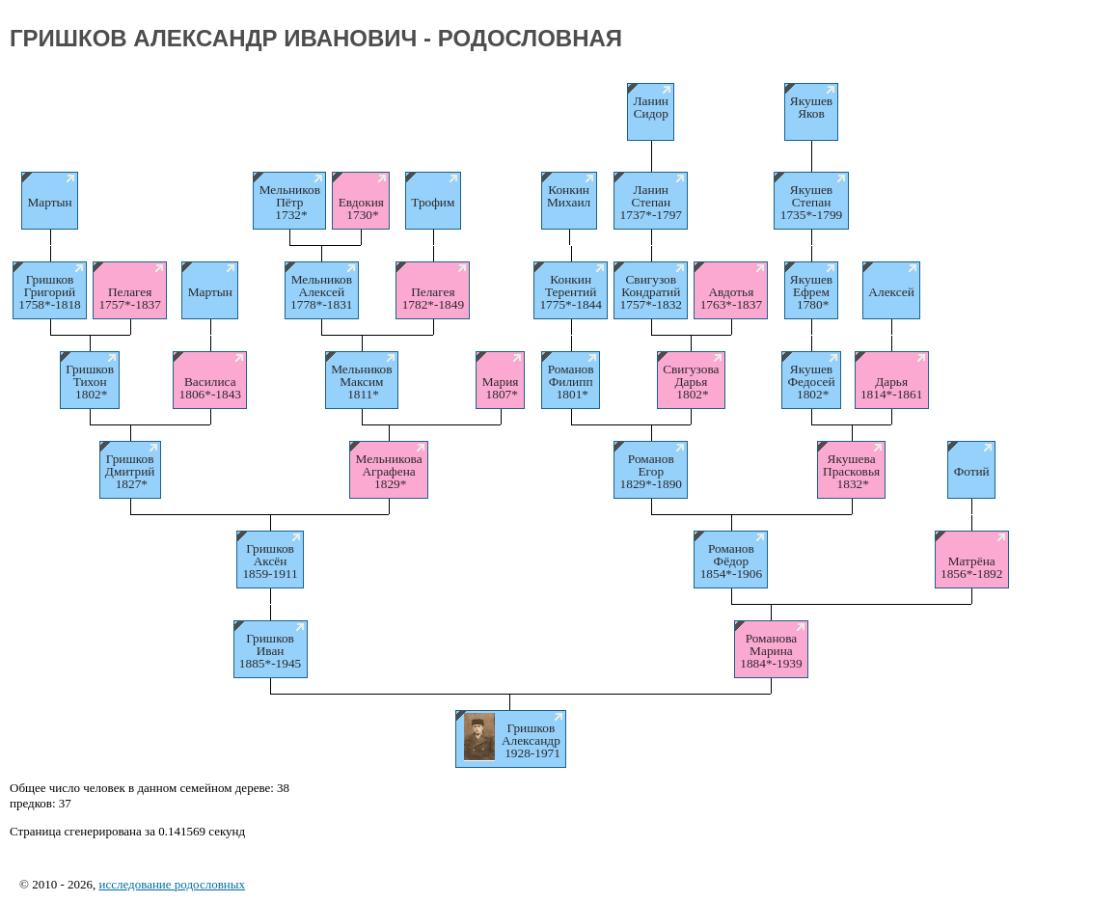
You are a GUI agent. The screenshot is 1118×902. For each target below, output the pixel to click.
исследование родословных (171, 884)
